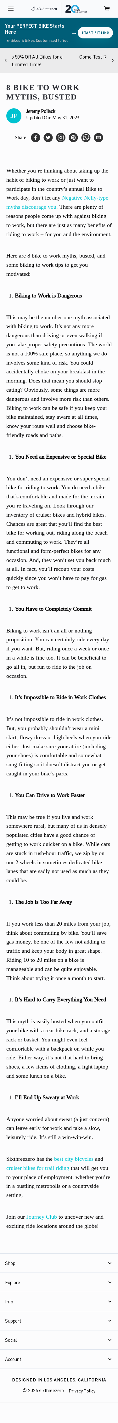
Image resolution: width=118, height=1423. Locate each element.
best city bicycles (73, 1159)
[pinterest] (73, 137)
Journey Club (41, 1217)
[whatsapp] (86, 137)
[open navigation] (11, 9)
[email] (98, 137)
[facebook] (35, 137)
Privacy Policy (82, 1390)
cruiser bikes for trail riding (37, 1168)
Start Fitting (95, 32)
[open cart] (107, 9)
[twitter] (48, 137)
